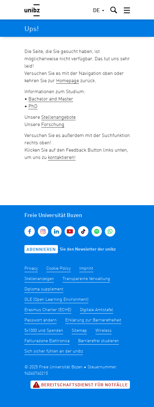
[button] (127, 10)
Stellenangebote (58, 117)
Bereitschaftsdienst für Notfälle (80, 384)
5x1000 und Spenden (43, 330)
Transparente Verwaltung (86, 279)
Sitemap (79, 330)
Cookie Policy (58, 268)
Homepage (67, 81)
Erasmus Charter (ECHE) (47, 310)
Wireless (103, 330)
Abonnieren (41, 249)
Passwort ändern (40, 320)
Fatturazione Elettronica (47, 341)
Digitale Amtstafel (96, 310)
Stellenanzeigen (39, 279)
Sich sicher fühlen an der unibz (53, 351)
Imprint (86, 268)
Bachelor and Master (50, 99)
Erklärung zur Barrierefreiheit (93, 320)
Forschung (52, 124)
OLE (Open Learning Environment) (56, 299)
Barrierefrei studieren (98, 341)
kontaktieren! (62, 157)
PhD (33, 106)
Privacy (31, 268)
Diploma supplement (43, 289)
